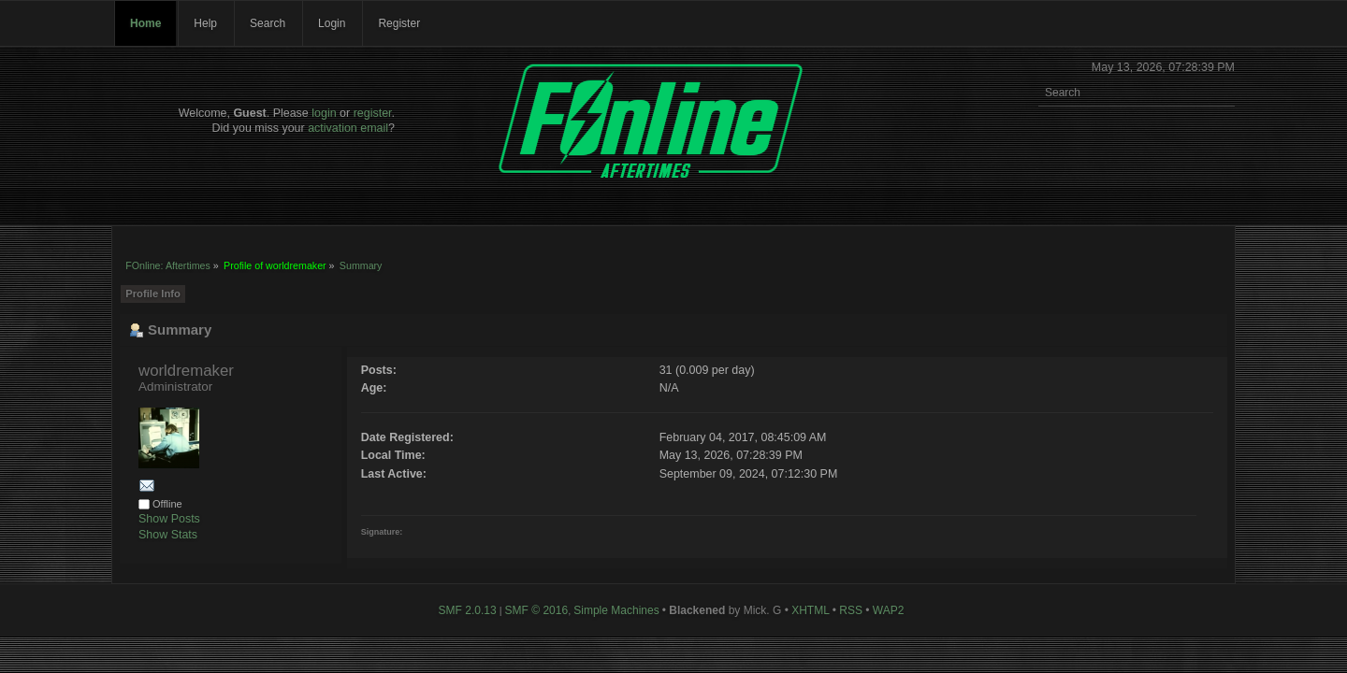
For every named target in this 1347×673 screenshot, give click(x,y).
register (373, 113)
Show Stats (167, 534)
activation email (348, 128)
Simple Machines (616, 610)
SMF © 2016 (537, 610)
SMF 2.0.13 (468, 610)
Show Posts (169, 518)
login (323, 113)
